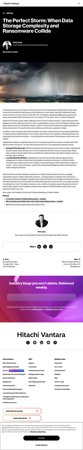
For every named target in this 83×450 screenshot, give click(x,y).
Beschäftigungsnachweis (37, 382)
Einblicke (57, 374)
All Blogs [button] (8, 13)
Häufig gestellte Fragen (36, 374)
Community (32, 367)
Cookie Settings (42, 445)
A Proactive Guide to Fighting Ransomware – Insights (26, 199)
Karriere (5, 371)
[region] (41, 436)
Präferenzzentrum (9, 386)
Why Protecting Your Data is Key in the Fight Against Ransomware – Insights (34, 201)
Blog (55, 378)
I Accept (41, 438)
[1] (60, 115)
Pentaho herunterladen (62, 389)
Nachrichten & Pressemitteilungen (14, 374)
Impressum (58, 363)
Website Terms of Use (54, 309)
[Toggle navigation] (79, 3)
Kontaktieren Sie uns (10, 403)
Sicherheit (32, 386)
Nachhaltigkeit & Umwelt (11, 367)
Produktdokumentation (36, 371)
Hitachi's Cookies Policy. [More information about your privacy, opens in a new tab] (38, 432)
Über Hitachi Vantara (9, 363)
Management (7, 382)
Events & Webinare (9, 378)
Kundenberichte (59, 371)
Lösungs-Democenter (61, 386)
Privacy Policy (37, 309)
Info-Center (58, 367)
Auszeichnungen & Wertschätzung (14, 393)
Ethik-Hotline (33, 378)
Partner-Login (59, 382)
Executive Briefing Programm (12, 389)
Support (31, 363)
